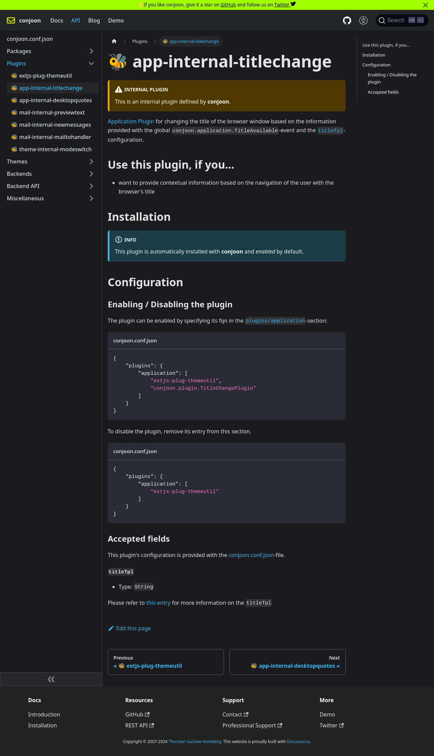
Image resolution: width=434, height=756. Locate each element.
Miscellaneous (25, 198)
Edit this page (129, 628)
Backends (19, 174)
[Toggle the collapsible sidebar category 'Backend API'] (91, 186)
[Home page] (114, 41)
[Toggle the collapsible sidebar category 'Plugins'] (91, 63)
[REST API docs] (363, 20)
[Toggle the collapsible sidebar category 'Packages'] (91, 51)
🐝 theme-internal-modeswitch (51, 149)
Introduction (44, 714)
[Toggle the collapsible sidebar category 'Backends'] (91, 173)
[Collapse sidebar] (51, 679)
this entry (158, 602)
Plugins (16, 63)
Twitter (285, 4)
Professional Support (252, 725)
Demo (116, 20)
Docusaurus (298, 741)
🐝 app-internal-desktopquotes (51, 100)
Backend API (23, 186)
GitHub (228, 4)
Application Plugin (131, 121)
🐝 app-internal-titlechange (47, 88)
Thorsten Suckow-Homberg (194, 741)
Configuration (376, 65)
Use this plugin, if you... (386, 45)
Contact (236, 714)
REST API (139, 725)
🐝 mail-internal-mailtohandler (51, 137)
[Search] (402, 20)
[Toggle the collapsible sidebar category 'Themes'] (91, 161)
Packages (19, 51)
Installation (374, 55)
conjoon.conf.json (30, 39)
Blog (94, 20)
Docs (56, 20)
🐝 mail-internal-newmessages (51, 124)
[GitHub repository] (347, 20)
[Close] (425, 5)
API (75, 20)
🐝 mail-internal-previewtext (48, 112)
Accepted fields (383, 92)
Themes (17, 161)
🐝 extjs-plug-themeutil (41, 75)
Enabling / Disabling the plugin (392, 78)
